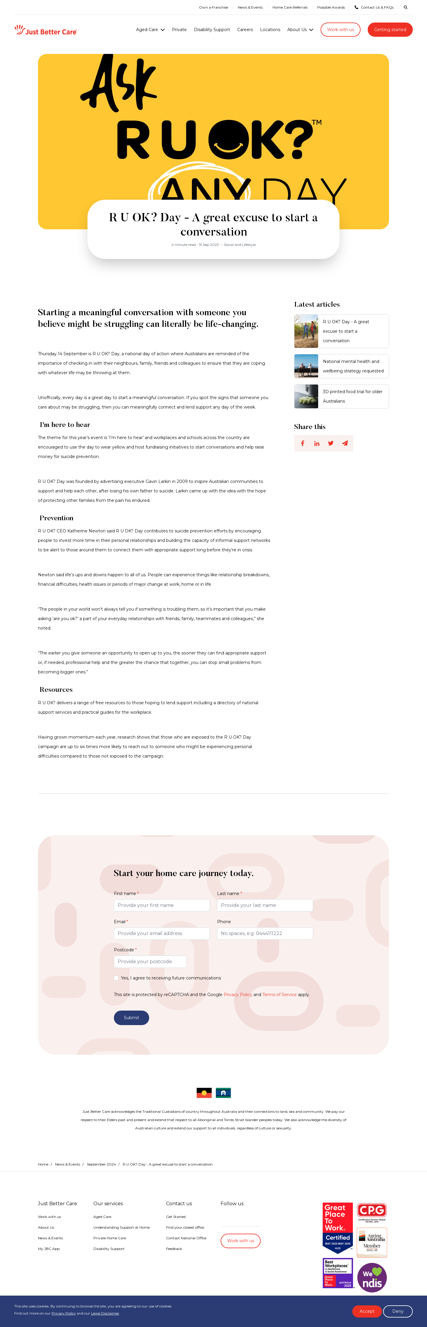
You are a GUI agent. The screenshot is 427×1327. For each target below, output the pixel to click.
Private (179, 29)
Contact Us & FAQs (374, 7)
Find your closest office (185, 1215)
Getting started (390, 29)
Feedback (174, 1236)
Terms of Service (279, 994)
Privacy (91, 1265)
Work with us (340, 29)
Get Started (176, 1204)
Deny (398, 1311)
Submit (131, 1017)
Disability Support (212, 29)
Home (43, 1152)
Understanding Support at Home (121, 1215)
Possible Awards (331, 7)
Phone (224, 921)
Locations (270, 29)
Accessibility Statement (156, 1265)
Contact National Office (186, 1226)
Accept (367, 1311)
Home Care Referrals (290, 7)
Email (121, 921)
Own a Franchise (213, 7)
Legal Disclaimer (105, 1313)
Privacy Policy (238, 994)
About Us (297, 29)
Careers (245, 29)
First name (126, 893)
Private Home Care (109, 1226)
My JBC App (49, 1236)
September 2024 (101, 1152)
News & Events (250, 7)
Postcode (125, 950)
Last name (229, 893)
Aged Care (147, 29)
